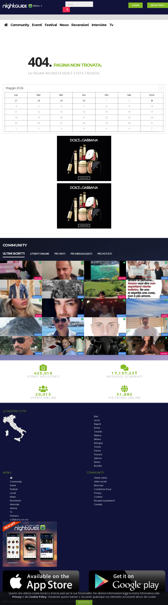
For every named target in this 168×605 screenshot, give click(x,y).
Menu (35, 7)
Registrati (157, 5)
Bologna (98, 443)
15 (106, 111)
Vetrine (13, 508)
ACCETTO (84, 602)
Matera (97, 435)
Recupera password (104, 500)
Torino (97, 446)
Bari (96, 416)
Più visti (59, 253)
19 (38, 117)
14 (84, 111)
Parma (97, 450)
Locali (13, 493)
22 (106, 117)
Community (19, 25)
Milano (97, 439)
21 (84, 117)
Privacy (97, 493)
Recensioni (80, 25)
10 (152, 106)
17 (152, 111)
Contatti (98, 504)
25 (16, 123)
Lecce (97, 420)
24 (152, 117)
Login (135, 5)
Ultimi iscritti (14, 253)
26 (38, 123)
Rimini (97, 462)
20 (61, 117)
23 (129, 117)
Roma (97, 427)
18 (16, 117)
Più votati (104, 253)
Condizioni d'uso (102, 489)
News (64, 25)
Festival (51, 25)
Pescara (98, 454)
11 (16, 111)
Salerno (98, 458)
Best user (99, 485)
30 (84, 100)
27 (16, 100)
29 (61, 100)
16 (129, 111)
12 (38, 111)
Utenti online (39, 253)
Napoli (97, 424)
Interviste (99, 25)
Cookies (98, 496)
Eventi (37, 25)
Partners (14, 515)
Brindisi (98, 465)
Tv (111, 25)
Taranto (98, 431)
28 (38, 100)
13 (61, 111)
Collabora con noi (19, 519)
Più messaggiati (81, 253)
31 (152, 123)
